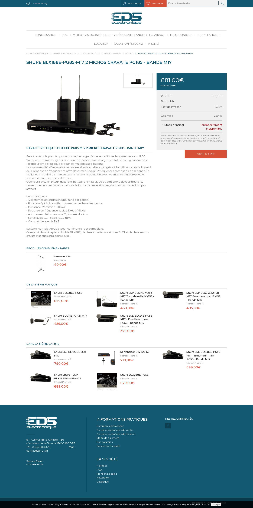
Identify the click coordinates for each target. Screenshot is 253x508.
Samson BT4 (62, 256)
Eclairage (157, 35)
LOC (65, 35)
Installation (207, 35)
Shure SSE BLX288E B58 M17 (70, 353)
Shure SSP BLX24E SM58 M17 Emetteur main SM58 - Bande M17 (203, 296)
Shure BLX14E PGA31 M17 (70, 315)
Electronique (181, 35)
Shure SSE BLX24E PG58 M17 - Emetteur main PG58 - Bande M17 (136, 319)
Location (101, 43)
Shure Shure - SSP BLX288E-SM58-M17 (67, 376)
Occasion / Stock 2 (128, 43)
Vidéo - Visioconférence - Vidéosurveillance (108, 35)
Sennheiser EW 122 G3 (135, 351)
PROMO (153, 43)
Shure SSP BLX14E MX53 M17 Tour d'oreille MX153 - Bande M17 (137, 296)
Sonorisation (46, 35)
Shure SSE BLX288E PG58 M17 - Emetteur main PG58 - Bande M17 (203, 355)
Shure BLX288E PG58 (68, 292)
